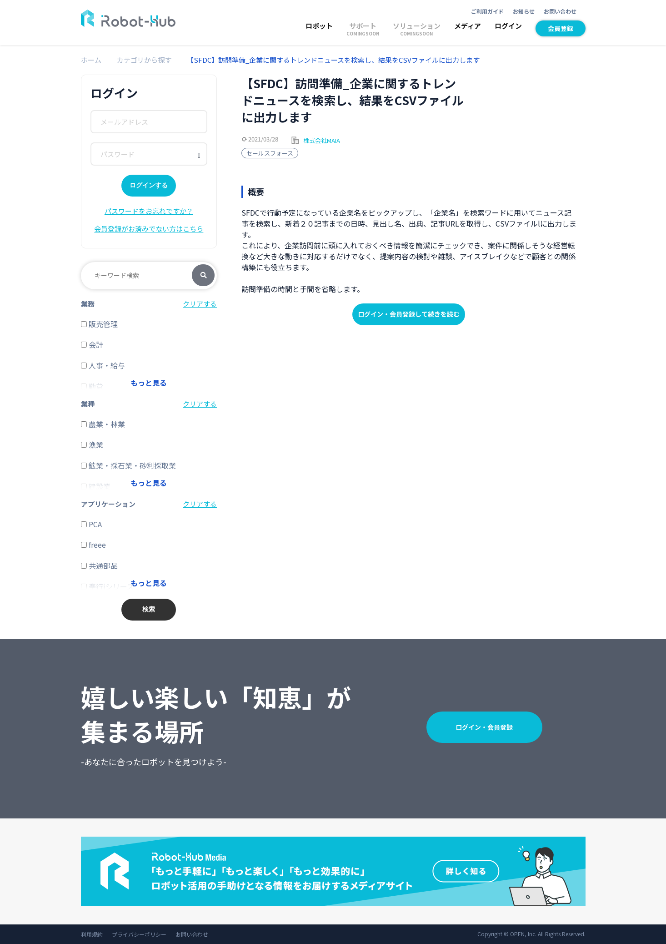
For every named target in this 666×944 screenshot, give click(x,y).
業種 (88, 404)
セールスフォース (269, 153)
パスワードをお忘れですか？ (149, 211)
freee (93, 544)
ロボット (319, 25)
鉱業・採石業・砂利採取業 (128, 465)
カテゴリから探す (144, 60)
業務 (88, 303)
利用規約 (92, 934)
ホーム (91, 60)
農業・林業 (103, 424)
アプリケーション (108, 504)
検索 (203, 275)
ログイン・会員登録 (484, 727)
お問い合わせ (560, 11)
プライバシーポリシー (139, 934)
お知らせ (524, 11)
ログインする (149, 185)
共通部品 (99, 565)
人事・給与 (103, 365)
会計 (92, 344)
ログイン (508, 25)
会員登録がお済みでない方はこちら (148, 228)
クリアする (200, 303)
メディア (467, 25)
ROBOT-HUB (128, 18)
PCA (91, 524)
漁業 (92, 444)
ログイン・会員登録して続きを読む (409, 313)
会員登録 (560, 28)
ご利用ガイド (487, 11)
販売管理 (99, 323)
